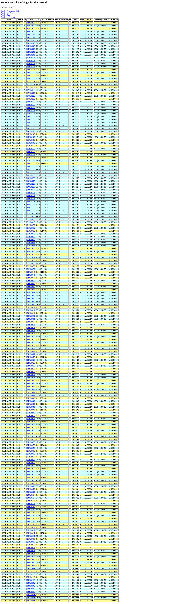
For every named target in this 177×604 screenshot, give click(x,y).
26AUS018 (31, 451)
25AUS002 (31, 380)
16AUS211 (31, 58)
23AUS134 (31, 495)
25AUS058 (31, 427)
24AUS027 (31, 339)
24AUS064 (31, 559)
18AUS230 (31, 175)
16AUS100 (31, 134)
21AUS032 (31, 225)
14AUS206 (31, 52)
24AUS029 (31, 357)
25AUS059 (31, 439)
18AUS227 (31, 116)
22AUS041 (31, 272)
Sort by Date (5, 15)
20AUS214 (31, 190)
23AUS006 (31, 295)
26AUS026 (31, 477)
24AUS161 (31, 507)
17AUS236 (31, 152)
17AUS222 (31, 93)
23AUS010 (31, 23)
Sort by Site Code (7, 13)
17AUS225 (31, 105)
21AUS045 (31, 237)
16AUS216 (31, 146)
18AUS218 (31, 163)
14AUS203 (31, 40)
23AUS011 (31, 307)
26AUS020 (31, 463)
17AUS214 (31, 81)
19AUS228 (31, 181)
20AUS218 (31, 202)
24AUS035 (31, 372)
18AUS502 (31, 583)
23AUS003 (31, 284)
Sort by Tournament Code (10, 11)
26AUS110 (31, 571)
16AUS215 (31, 70)
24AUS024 (31, 322)
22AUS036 (31, 260)
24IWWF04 (31, 595)
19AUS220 (31, 128)
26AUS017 (31, 527)
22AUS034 (31, 248)
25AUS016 (31, 416)
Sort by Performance (8, 17)
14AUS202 (31, 34)
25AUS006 (31, 398)
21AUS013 (31, 213)
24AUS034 (31, 548)
